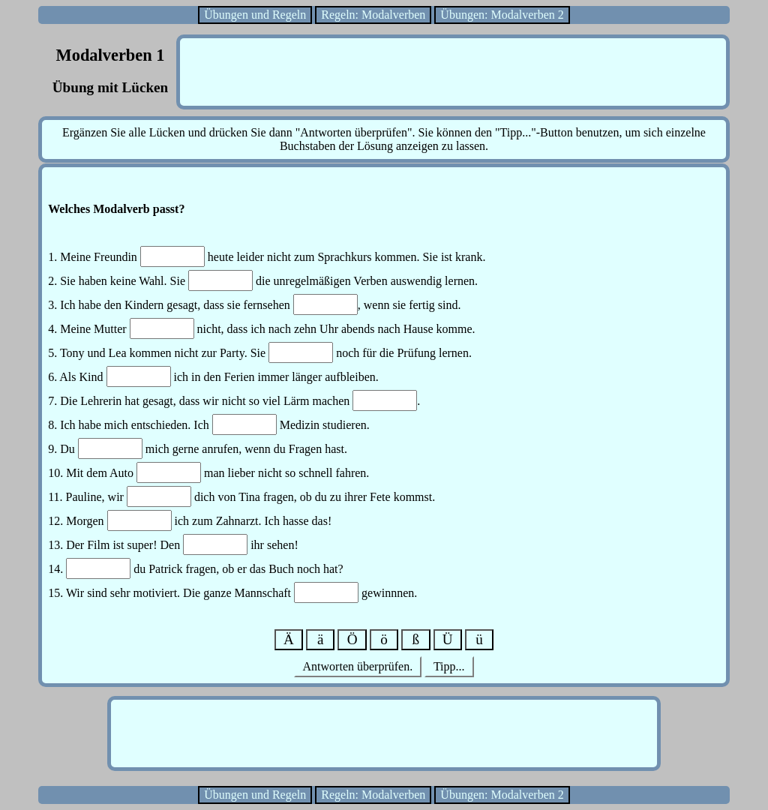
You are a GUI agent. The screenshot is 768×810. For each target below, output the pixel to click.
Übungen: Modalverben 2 (501, 14)
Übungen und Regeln (255, 14)
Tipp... (448, 666)
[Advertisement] (453, 72)
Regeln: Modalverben (373, 14)
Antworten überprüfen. (358, 666)
